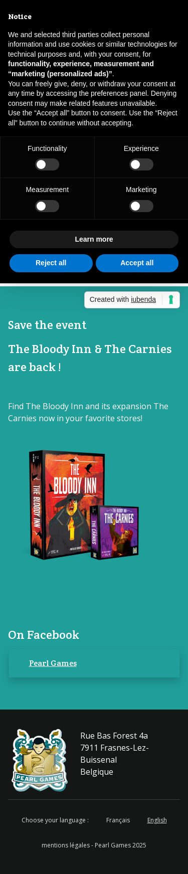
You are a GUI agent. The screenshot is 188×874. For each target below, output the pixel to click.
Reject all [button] (51, 263)
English (157, 820)
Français (118, 820)
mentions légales (66, 845)
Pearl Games (53, 663)
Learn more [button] (94, 239)
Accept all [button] (136, 263)
